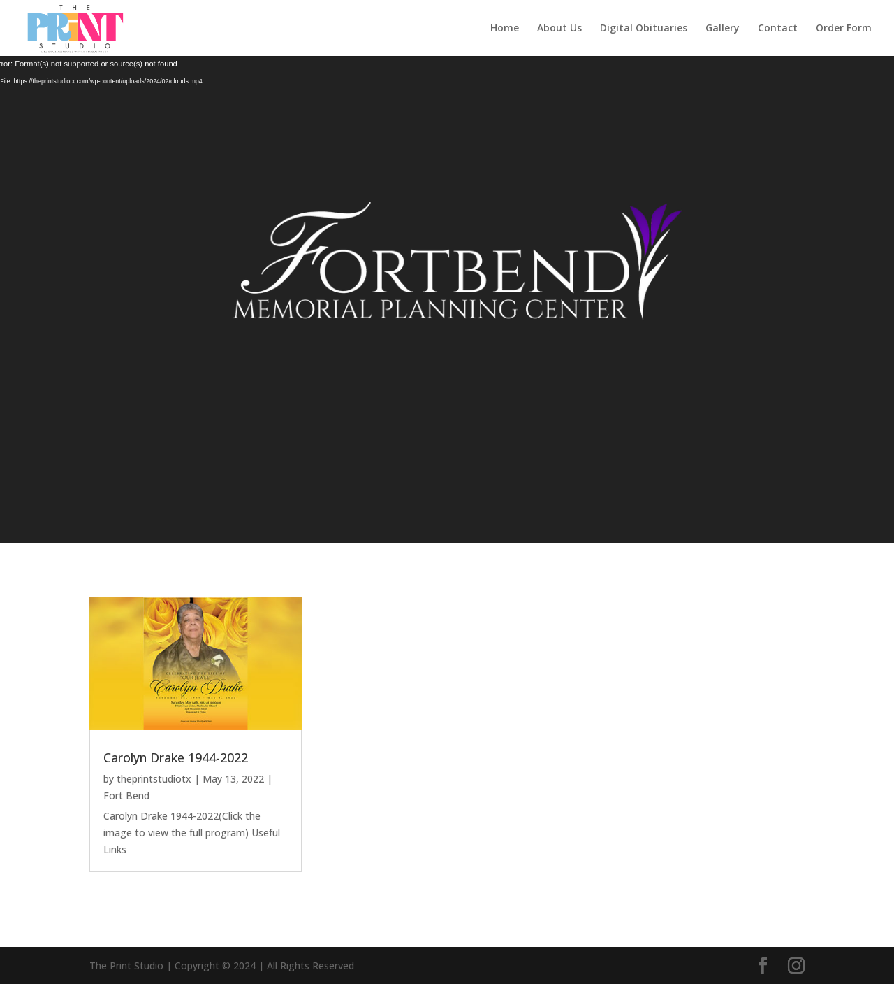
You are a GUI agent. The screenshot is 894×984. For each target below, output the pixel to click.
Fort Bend (126, 795)
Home (504, 28)
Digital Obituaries (643, 28)
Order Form (844, 28)
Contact (778, 28)
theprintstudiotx (154, 778)
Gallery (722, 28)
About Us (559, 28)
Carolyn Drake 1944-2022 (175, 757)
